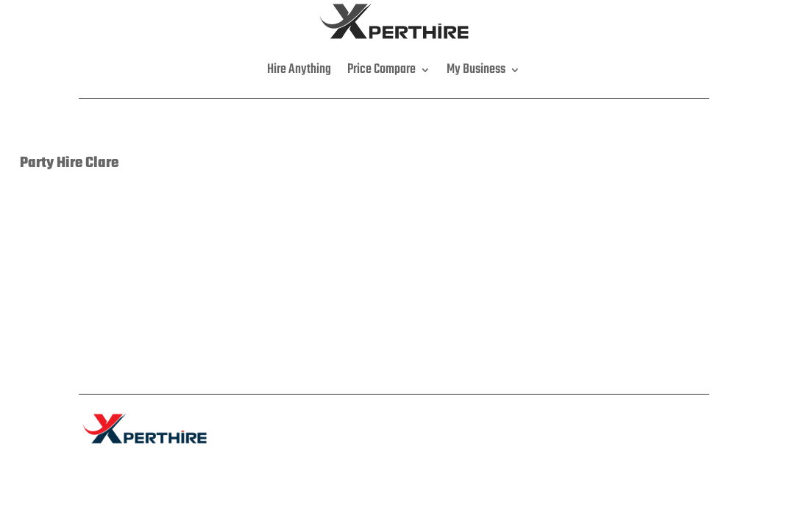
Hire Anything (299, 69)
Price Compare (381, 69)
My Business (476, 69)
